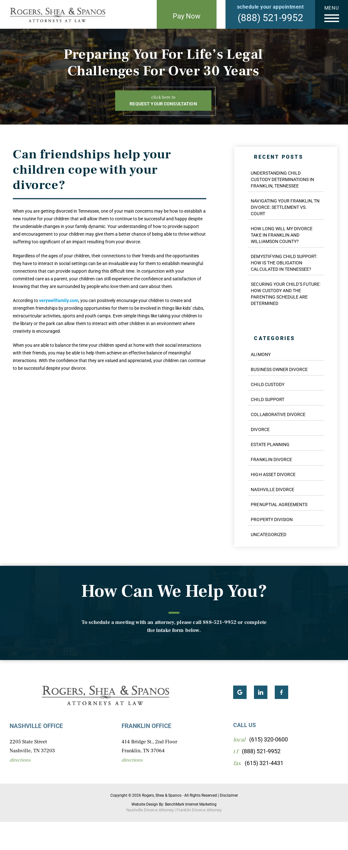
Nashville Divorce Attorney (150, 810)
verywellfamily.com (58, 300)
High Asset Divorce (273, 474)
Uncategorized (268, 534)
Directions (20, 760)
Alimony (260, 354)
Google (240, 692)
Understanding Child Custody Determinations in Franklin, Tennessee (282, 179)
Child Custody (267, 384)
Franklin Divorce (271, 459)
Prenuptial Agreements (279, 504)
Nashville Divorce (272, 489)
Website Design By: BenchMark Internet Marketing (174, 804)
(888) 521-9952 (270, 17)
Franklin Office (146, 726)
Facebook (281, 692)
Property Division (272, 519)
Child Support (267, 399)
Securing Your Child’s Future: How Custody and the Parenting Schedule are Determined (285, 294)
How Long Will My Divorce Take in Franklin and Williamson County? (281, 235)
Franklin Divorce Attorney (199, 810)
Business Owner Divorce (279, 369)
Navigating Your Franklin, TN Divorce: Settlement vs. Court (285, 207)
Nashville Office (36, 726)
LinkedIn (260, 692)
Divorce (260, 429)
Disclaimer (229, 795)
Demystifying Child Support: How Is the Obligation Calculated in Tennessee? (284, 263)
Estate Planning (270, 444)
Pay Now (187, 16)
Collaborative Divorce (278, 414)
